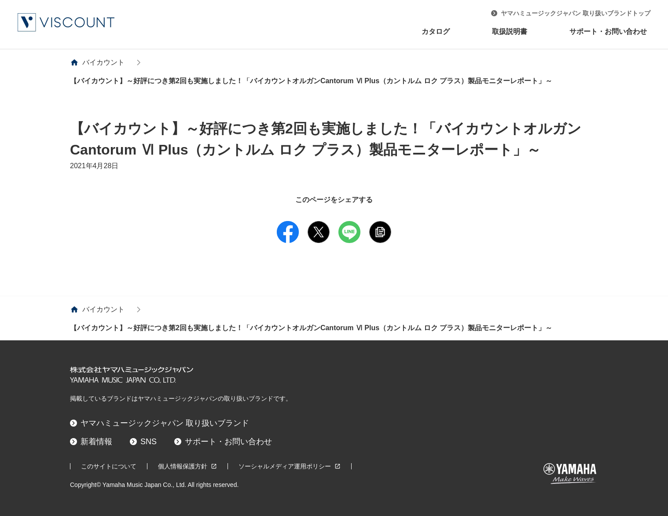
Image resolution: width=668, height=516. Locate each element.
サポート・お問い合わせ (608, 31)
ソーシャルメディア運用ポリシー (290, 466)
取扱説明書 (509, 31)
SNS (143, 442)
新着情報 (91, 442)
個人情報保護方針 (187, 466)
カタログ (436, 31)
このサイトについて (108, 466)
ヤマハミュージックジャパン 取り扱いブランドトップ (570, 13)
